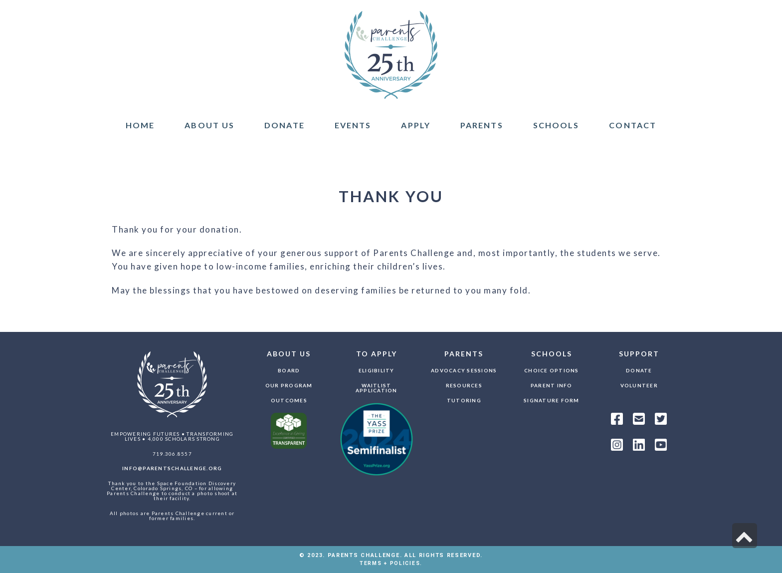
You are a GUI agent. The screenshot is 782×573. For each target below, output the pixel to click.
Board (289, 370)
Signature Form (552, 400)
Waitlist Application (376, 387)
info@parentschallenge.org (172, 468)
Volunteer (639, 385)
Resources (464, 385)
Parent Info (552, 385)
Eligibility (376, 370)
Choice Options (551, 370)
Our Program (289, 385)
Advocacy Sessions (464, 370)
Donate (639, 370)
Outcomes (289, 400)
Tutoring (464, 400)
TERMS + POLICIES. (391, 563)
